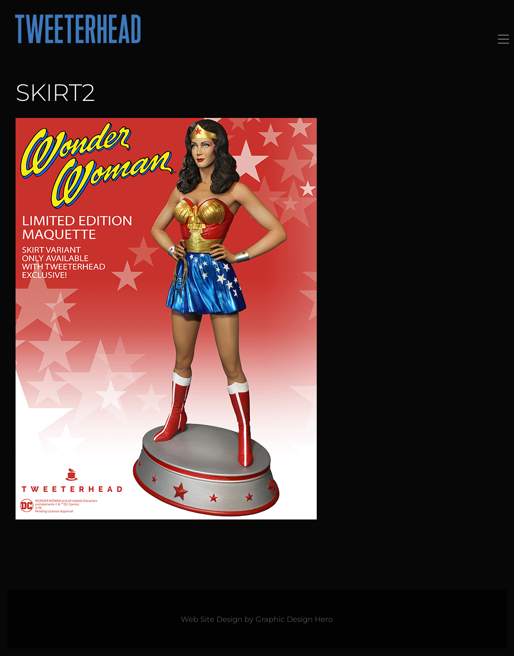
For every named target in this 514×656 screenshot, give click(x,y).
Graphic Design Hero (294, 619)
